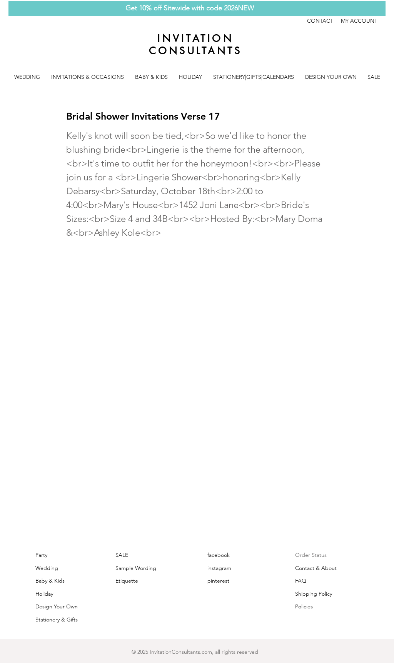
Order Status (311, 554)
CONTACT (324, 20)
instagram (219, 568)
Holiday (44, 593)
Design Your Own (56, 606)
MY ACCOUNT (359, 20)
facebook (218, 554)
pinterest (218, 580)
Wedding (46, 568)
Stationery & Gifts (56, 619)
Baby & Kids (50, 580)
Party (41, 554)
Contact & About (316, 568)
